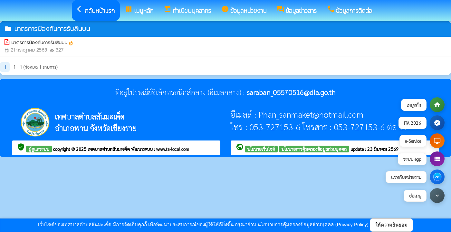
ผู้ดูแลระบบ (39, 149)
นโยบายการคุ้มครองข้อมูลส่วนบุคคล (314, 149)
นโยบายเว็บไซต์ (261, 149)
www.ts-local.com (172, 149)
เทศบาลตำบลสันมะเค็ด (109, 149)
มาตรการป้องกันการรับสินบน (42, 42)
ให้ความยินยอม (391, 224)
